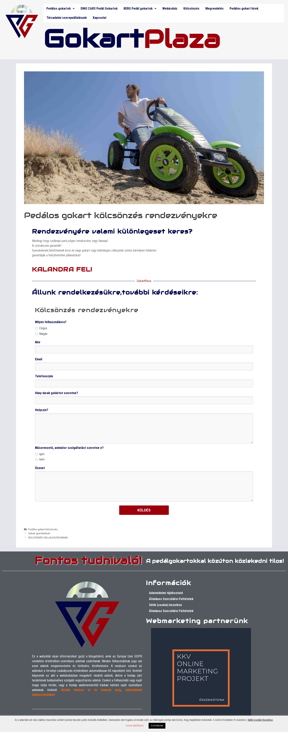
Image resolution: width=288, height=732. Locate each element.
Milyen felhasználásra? (50, 322)
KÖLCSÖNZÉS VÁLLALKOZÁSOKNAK (48, 537)
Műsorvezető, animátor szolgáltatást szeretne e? (69, 448)
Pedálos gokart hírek (244, 8)
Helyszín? (41, 410)
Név (37, 342)
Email (38, 359)
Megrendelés (214, 8)
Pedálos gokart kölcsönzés (43, 529)
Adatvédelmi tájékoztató (166, 593)
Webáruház (169, 8)
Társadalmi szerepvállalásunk (66, 18)
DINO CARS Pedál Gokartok (99, 8)
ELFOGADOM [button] (157, 725)
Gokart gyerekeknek (39, 533)
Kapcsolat (99, 18)
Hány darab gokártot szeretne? (56, 393)
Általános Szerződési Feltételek (171, 599)
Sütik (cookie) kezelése (165, 605)
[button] (60, 8)
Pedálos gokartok (60, 8)
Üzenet (40, 468)
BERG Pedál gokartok (140, 8)
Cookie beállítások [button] (135, 725)
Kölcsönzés (191, 8)
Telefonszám (44, 376)
